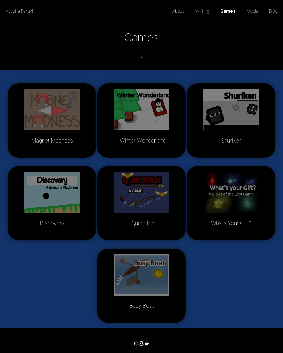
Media (252, 11)
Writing (202, 11)
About (178, 11)
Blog (273, 11)
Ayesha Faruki (19, 11)
